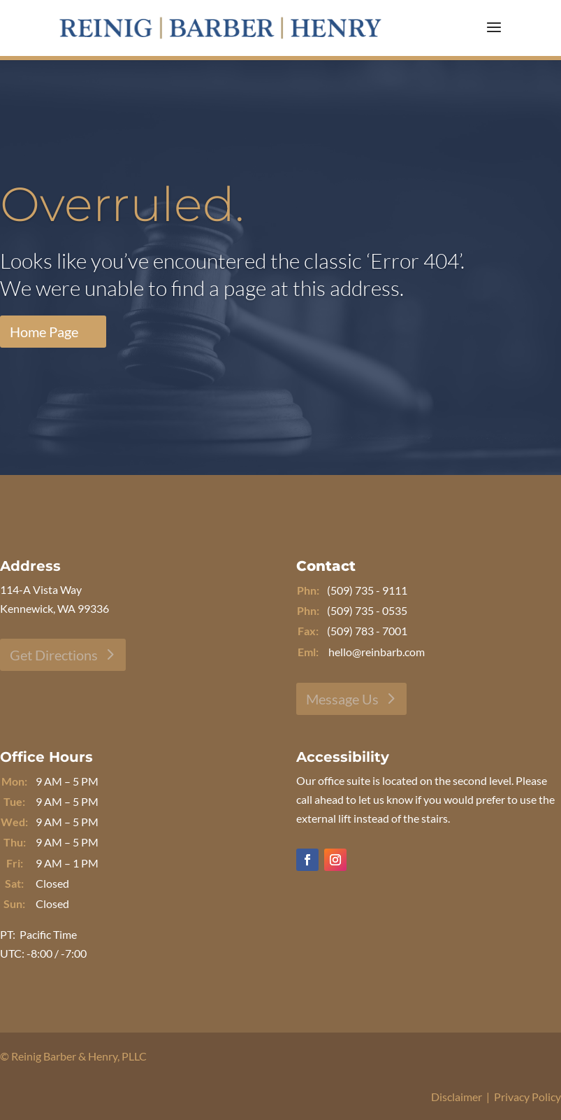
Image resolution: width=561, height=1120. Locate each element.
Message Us (342, 698)
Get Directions (54, 654)
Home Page (44, 331)
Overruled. (122, 204)
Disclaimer (456, 1096)
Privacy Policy (527, 1096)
